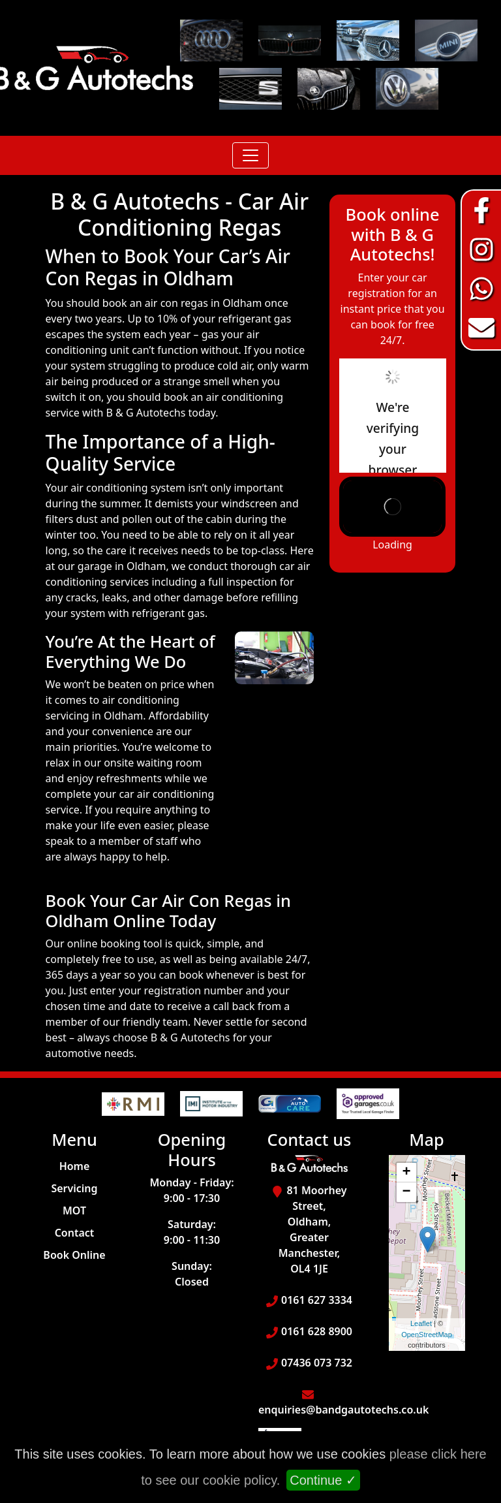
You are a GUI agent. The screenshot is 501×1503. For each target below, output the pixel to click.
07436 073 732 (316, 1362)
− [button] (406, 1192)
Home (74, 1166)
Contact (75, 1233)
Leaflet (421, 1323)
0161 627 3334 (316, 1300)
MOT (74, 1210)
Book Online (74, 1255)
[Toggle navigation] (250, 155)
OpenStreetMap (426, 1334)
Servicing (74, 1188)
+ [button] (406, 1172)
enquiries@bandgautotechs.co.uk (343, 1409)
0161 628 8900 (316, 1331)
